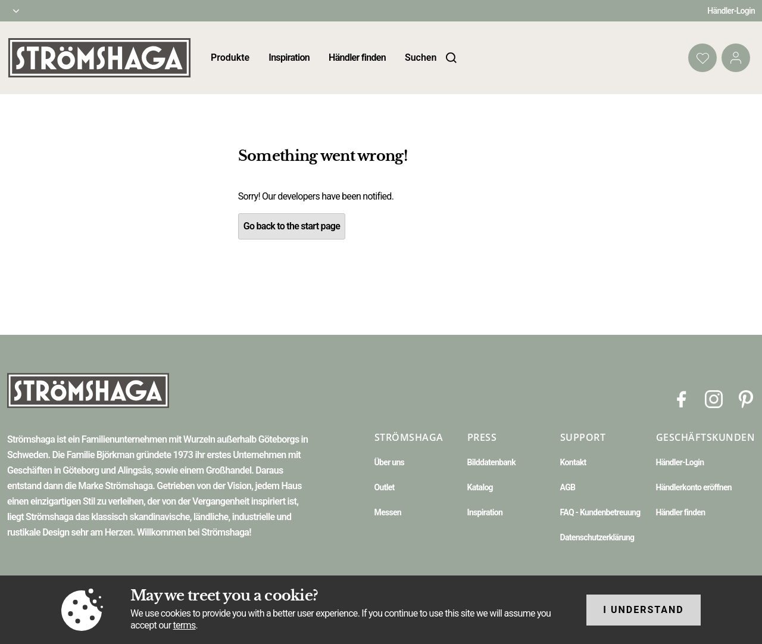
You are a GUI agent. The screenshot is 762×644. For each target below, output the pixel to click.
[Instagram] (714, 398)
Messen (387, 512)
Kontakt (573, 462)
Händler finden (357, 57)
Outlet (384, 487)
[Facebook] (682, 398)
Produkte (230, 57)
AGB (568, 487)
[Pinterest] (746, 398)
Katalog (480, 487)
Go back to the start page (291, 226)
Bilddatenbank (491, 462)
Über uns (389, 462)
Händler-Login (731, 10)
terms (184, 625)
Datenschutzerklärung (597, 537)
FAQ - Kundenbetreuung (600, 512)
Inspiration (289, 57)
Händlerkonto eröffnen (694, 487)
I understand (643, 609)
